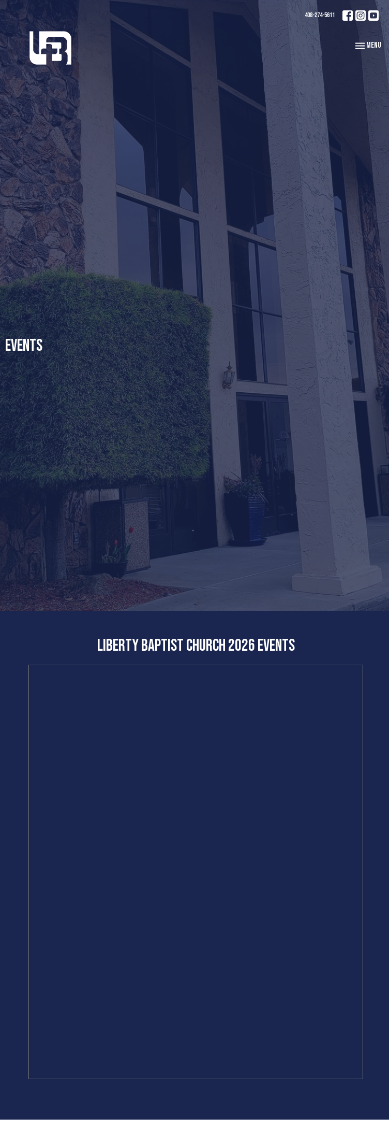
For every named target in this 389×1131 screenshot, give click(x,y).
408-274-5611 (320, 15)
